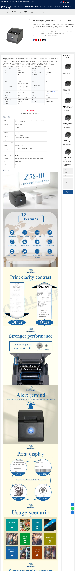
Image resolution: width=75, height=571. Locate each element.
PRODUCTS (8, 11)
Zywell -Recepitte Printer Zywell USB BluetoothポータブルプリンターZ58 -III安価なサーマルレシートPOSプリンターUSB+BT (26, 12)
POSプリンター (53, 59)
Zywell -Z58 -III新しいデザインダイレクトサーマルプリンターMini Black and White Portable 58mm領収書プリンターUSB (67, 158)
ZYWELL (2, 11)
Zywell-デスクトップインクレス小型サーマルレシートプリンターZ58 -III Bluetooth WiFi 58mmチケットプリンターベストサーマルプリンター (68, 141)
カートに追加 (67, 76)
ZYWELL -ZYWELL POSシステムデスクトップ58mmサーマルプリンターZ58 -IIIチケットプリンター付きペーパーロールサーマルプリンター (67, 73)
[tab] (30, 55)
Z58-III (32, 11)
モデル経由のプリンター (16, 11)
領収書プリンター (26, 11)
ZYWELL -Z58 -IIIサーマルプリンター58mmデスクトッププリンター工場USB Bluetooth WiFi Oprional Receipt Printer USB (67, 124)
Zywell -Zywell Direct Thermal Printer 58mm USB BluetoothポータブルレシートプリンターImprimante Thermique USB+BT (68, 90)
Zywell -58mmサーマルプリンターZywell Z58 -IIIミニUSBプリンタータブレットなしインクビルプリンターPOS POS (68, 107)
